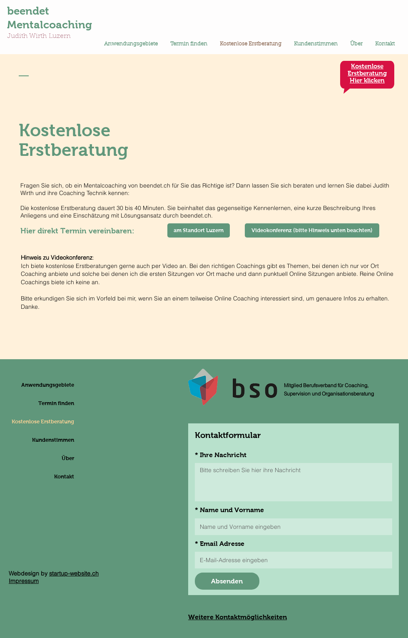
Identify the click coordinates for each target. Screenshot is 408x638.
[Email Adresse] (291, 560)
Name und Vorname (229, 510)
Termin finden (56, 403)
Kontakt (64, 476)
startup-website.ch (74, 573)
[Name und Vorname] (291, 526)
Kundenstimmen (54, 440)
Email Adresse (219, 543)
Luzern (60, 36)
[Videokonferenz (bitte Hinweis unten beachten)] (312, 230)
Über (68, 458)
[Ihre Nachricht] (293, 482)
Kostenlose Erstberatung (54, 421)
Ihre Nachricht (220, 455)
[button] (131, 44)
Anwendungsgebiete (54, 385)
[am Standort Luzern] (198, 230)
